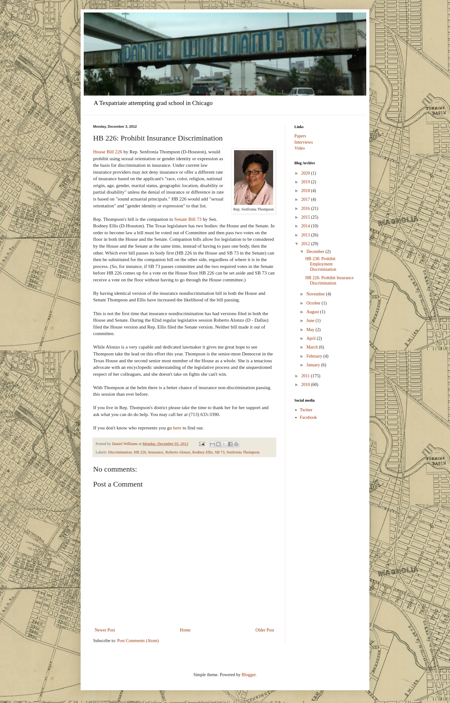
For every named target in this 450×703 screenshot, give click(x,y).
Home (185, 630)
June (310, 320)
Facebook (308, 417)
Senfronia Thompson (243, 452)
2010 (306, 384)
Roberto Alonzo (177, 452)
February (314, 356)
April (311, 338)
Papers (300, 136)
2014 (306, 226)
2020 (306, 173)
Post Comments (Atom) (138, 640)
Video (299, 148)
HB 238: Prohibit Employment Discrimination (320, 264)
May (310, 329)
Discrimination (120, 452)
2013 (306, 235)
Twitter (306, 410)
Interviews (303, 142)
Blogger (248, 674)
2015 (306, 217)
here (177, 427)
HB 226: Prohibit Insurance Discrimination (329, 280)
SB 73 (219, 452)
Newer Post (105, 630)
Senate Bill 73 (188, 219)
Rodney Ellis (202, 452)
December (315, 251)
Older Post (265, 630)
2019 (306, 182)
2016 (306, 208)
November (316, 294)
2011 (306, 376)
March (312, 347)
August (313, 311)
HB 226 (140, 452)
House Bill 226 (107, 151)
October (314, 303)
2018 (306, 190)
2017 (306, 199)
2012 (306, 243)
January (313, 365)
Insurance (155, 452)
